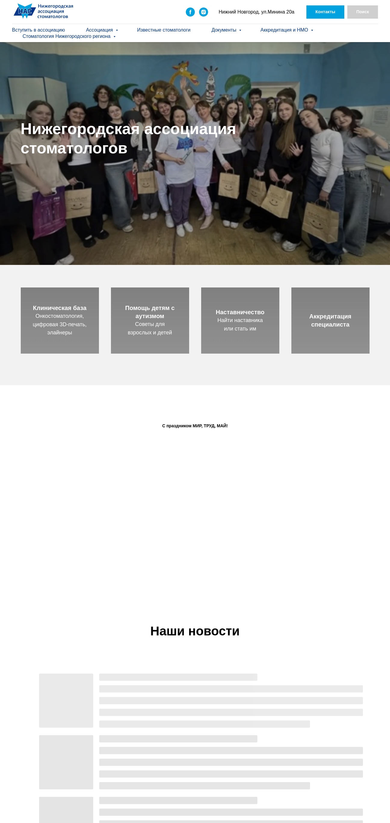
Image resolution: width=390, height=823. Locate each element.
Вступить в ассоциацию (38, 29)
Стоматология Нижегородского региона (67, 36)
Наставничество (240, 312)
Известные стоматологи (164, 29)
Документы (224, 29)
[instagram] (203, 12)
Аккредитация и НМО (284, 29)
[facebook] (190, 12)
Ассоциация (100, 29)
